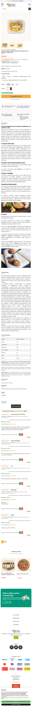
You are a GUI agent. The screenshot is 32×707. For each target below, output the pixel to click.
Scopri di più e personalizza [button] (16, 704)
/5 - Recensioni (15, 0)
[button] (30, 690)
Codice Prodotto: (4, 382)
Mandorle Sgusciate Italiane (23, 573)
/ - (11, 49)
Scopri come (25, 59)
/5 (10, 107)
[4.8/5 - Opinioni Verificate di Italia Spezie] (16, 683)
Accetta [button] (16, 701)
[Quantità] (8, 88)
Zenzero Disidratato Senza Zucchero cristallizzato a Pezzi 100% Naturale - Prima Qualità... (8, 574)
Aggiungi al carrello (16, 96)
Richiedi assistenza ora (8, 115)
